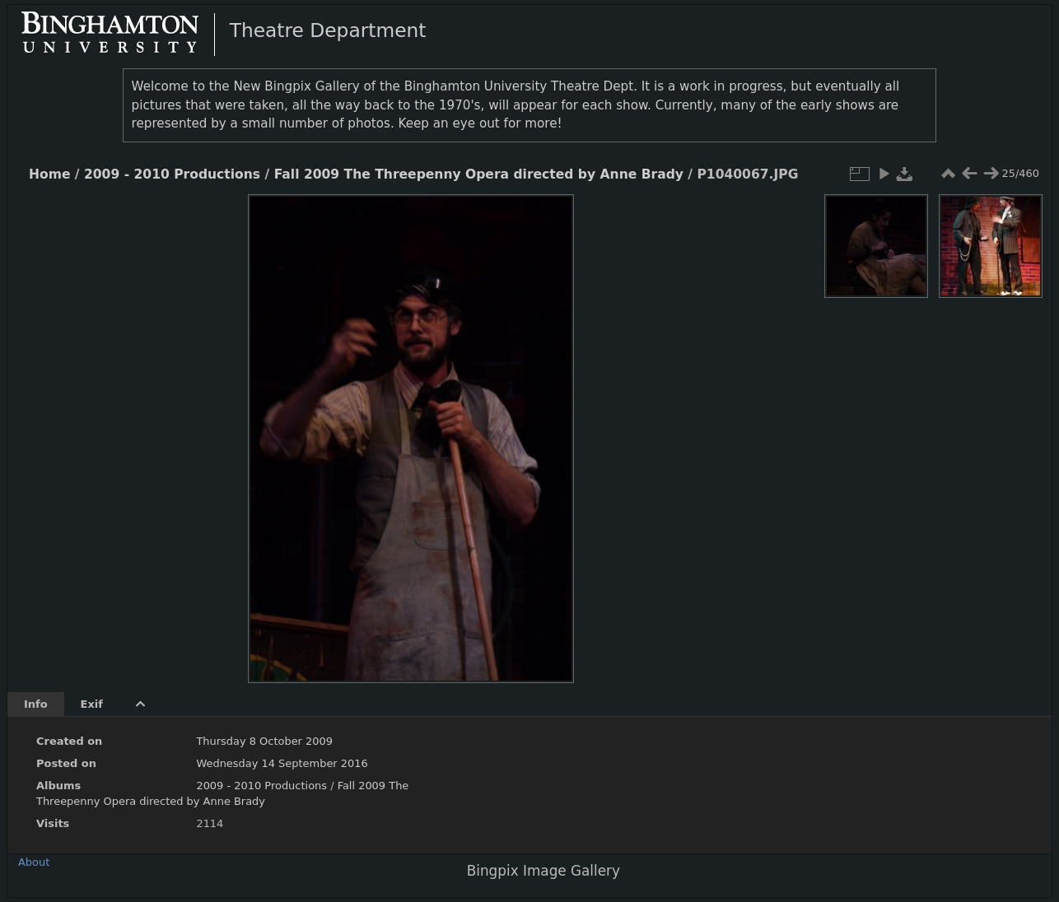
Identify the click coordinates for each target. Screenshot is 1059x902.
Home (49, 174)
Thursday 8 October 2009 (264, 741)
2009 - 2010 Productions (172, 174)
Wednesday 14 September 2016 (281, 763)
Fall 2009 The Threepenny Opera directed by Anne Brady (478, 174)
